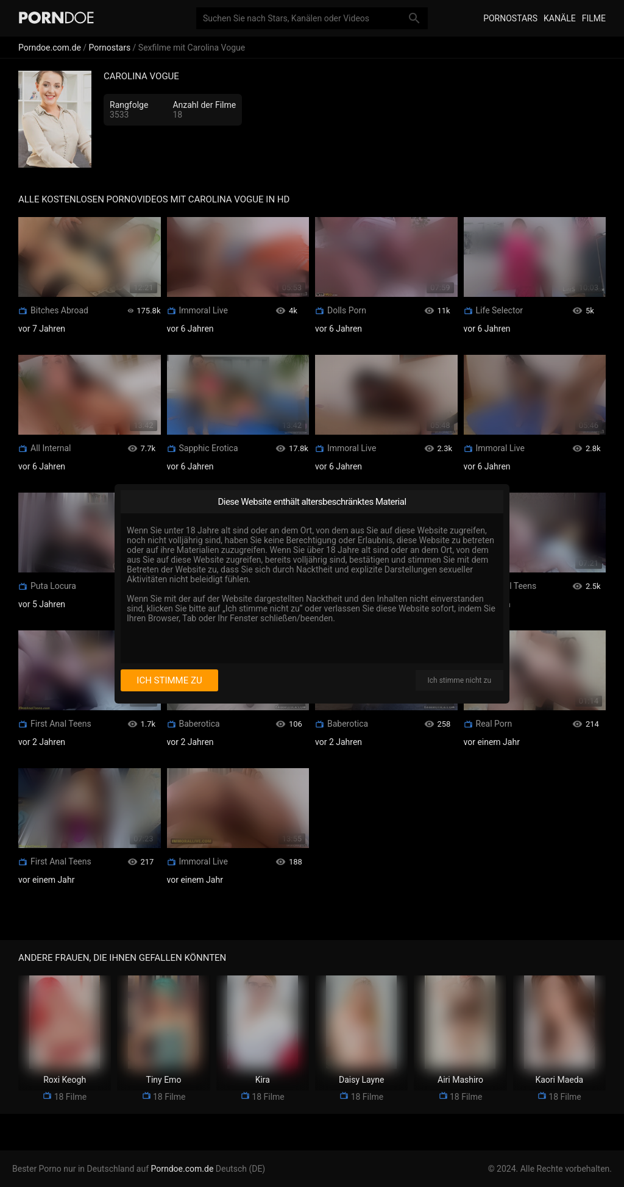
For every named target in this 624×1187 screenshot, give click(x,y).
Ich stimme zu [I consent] (169, 680)
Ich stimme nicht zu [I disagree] (459, 680)
